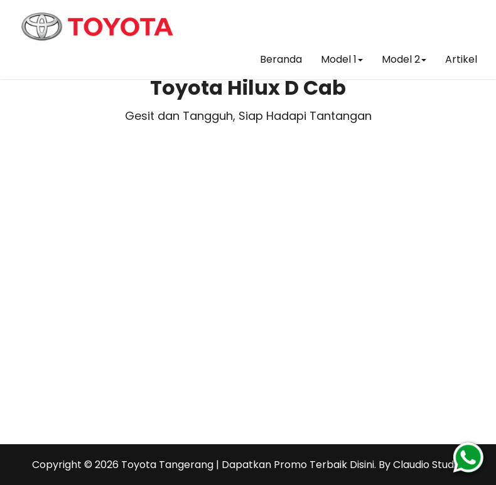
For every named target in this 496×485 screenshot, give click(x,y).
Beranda (281, 59)
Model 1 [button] (342, 59)
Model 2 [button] (404, 59)
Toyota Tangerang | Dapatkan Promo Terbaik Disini (247, 464)
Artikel (461, 59)
